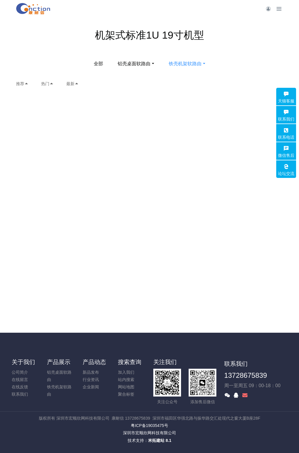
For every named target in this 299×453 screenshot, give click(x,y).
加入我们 (126, 372)
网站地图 (126, 387)
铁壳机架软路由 (185, 63)
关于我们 (23, 362)
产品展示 (58, 362)
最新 (72, 83)
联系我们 (20, 394)
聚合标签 (126, 394)
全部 (98, 63)
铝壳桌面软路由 (134, 63)
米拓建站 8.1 (159, 440)
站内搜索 (126, 379)
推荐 (22, 83)
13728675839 (245, 375)
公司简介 (20, 372)
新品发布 (91, 372)
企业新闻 (91, 387)
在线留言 (20, 379)
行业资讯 (91, 379)
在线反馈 (20, 387)
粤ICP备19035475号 (149, 425)
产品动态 (94, 362)
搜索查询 (129, 362)
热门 (47, 83)
